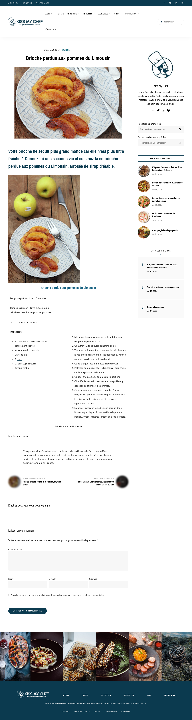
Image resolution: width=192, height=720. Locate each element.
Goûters (77, 50)
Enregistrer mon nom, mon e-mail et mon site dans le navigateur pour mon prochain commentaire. (57, 595)
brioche (43, 341)
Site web (93, 578)
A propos (13, 3)
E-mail (52, 578)
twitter (170, 3)
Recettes (87, 14)
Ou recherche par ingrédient (152, 137)
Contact (27, 3)
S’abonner (51, 29)
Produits (72, 14)
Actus (48, 14)
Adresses (103, 14)
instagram (176, 3)
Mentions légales (81, 711)
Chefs (61, 14)
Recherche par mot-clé (149, 123)
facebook (164, 3)
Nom (11, 578)
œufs (19, 359)
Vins (116, 14)
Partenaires (42, 3)
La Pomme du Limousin (69, 426)
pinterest (183, 3)
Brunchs (66, 50)
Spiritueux (130, 14)
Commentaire (15, 549)
